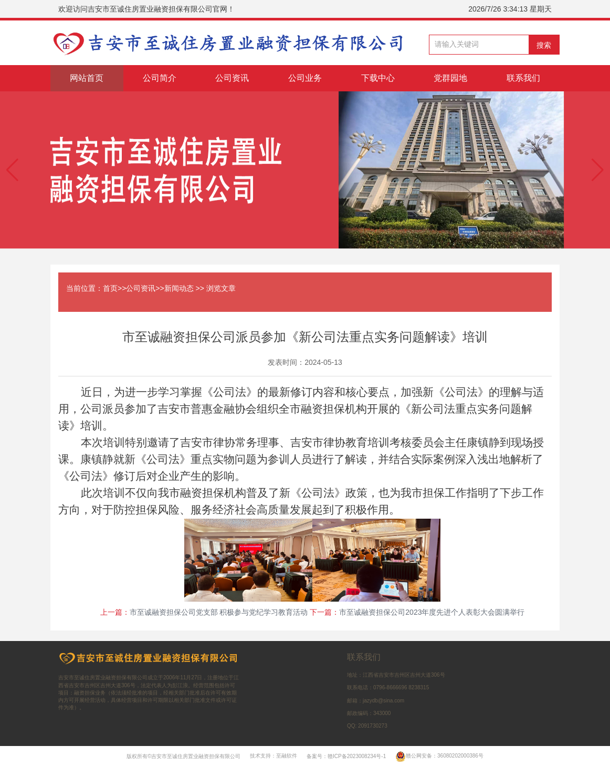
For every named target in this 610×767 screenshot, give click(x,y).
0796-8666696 (390, 687)
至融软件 (286, 756)
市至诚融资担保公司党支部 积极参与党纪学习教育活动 (219, 612)
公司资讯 (140, 288)
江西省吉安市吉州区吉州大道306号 (404, 675)
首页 (110, 288)
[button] (12, 170)
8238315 (418, 687)
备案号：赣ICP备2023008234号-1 (346, 756)
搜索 (544, 45)
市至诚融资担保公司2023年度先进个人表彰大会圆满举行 (431, 612)
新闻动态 (179, 288)
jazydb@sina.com (383, 700)
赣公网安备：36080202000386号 (439, 756)
